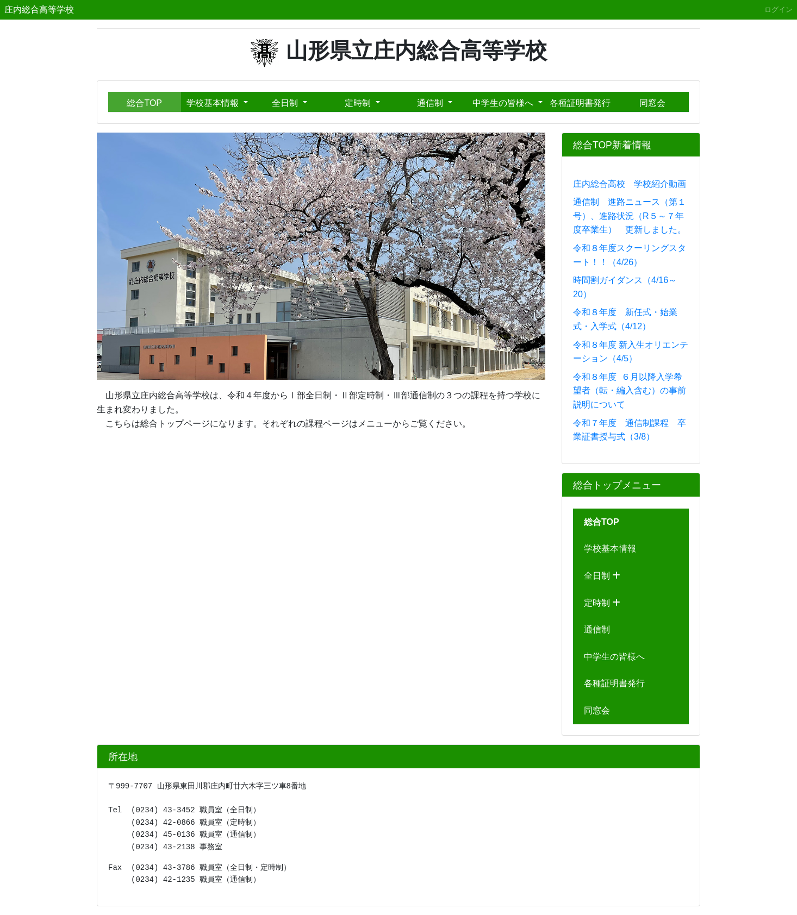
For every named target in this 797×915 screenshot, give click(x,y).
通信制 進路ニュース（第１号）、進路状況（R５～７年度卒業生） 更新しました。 (629, 215)
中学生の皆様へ (614, 656)
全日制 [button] (286, 103)
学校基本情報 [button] (213, 103)
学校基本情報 (610, 548)
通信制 (597, 629)
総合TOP (144, 103)
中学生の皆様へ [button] (504, 103)
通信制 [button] (431, 103)
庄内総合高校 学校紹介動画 (629, 184)
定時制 (602, 602)
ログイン (778, 9)
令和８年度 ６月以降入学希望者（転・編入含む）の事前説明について (629, 390)
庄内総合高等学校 (39, 9)
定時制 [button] (359, 103)
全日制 (602, 575)
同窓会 (652, 103)
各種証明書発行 (580, 103)
